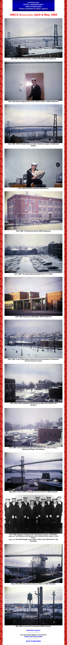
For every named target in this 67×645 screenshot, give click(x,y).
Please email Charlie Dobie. (33, 636)
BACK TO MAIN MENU (33, 641)
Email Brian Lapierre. (33, 630)
